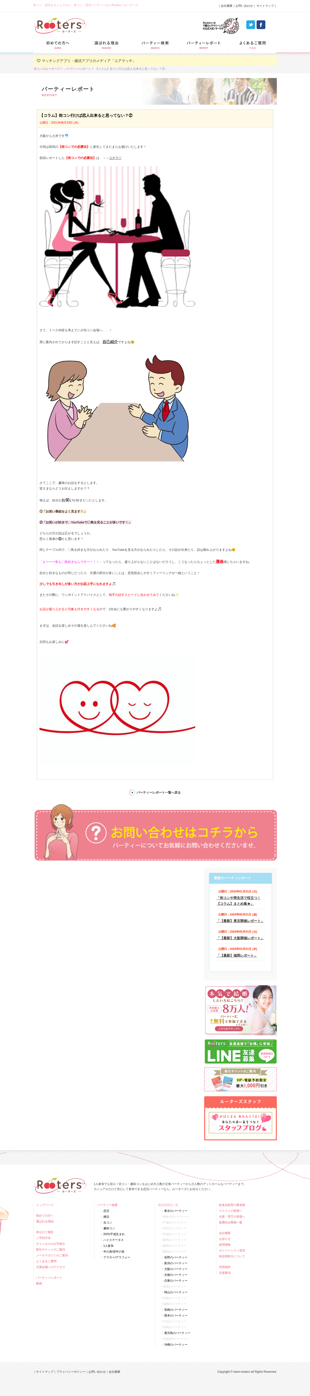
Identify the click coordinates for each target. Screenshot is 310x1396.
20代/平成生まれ (114, 1234)
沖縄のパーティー (175, 1344)
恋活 (106, 1211)
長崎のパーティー (175, 1309)
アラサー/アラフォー (116, 1257)
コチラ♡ (115, 158)
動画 (39, 1283)
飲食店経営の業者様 (232, 1205)
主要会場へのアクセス (51, 1267)
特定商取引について (232, 1256)
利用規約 (225, 1267)
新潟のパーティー (175, 1263)
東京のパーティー (175, 1211)
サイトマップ (265, 6)
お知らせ (225, 1239)
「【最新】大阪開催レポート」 (240, 938)
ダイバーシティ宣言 (232, 1250)
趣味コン (109, 1228)
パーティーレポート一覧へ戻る (159, 792)
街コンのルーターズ (47, 69)
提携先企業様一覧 (231, 1222)
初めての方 (57, 45)
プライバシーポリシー (70, 1371)
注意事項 (225, 1273)
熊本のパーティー (175, 1315)
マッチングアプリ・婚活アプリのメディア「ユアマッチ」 (89, 61)
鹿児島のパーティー (177, 1333)
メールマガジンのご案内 (52, 1255)
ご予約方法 (44, 1238)
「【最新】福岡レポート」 (237, 955)
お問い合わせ (244, 6)
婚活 (106, 1216)
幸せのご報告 (45, 1232)
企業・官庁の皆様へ (232, 1216)
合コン (107, 1222)
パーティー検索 (155, 45)
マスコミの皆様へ (231, 1211)
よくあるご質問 (252, 45)
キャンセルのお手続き (51, 1244)
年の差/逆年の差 (113, 1251)
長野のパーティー (175, 1257)
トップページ (45, 1205)
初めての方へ (45, 1215)
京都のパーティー (175, 1275)
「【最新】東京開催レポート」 (240, 921)
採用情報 (225, 1244)
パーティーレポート (203, 45)
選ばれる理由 (106, 45)
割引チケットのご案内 (51, 1249)
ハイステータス (113, 1240)
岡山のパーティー (175, 1292)
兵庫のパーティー (175, 1280)
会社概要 (226, 6)
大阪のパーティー (175, 1269)
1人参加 (108, 1245)
